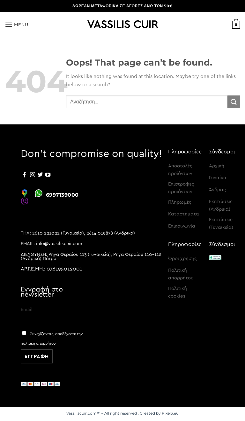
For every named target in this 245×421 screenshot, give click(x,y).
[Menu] (16, 24)
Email (27, 309)
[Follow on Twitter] (40, 175)
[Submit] (233, 101)
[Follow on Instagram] (32, 175)
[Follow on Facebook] (24, 175)
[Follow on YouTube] (47, 175)
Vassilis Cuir (122, 24)
